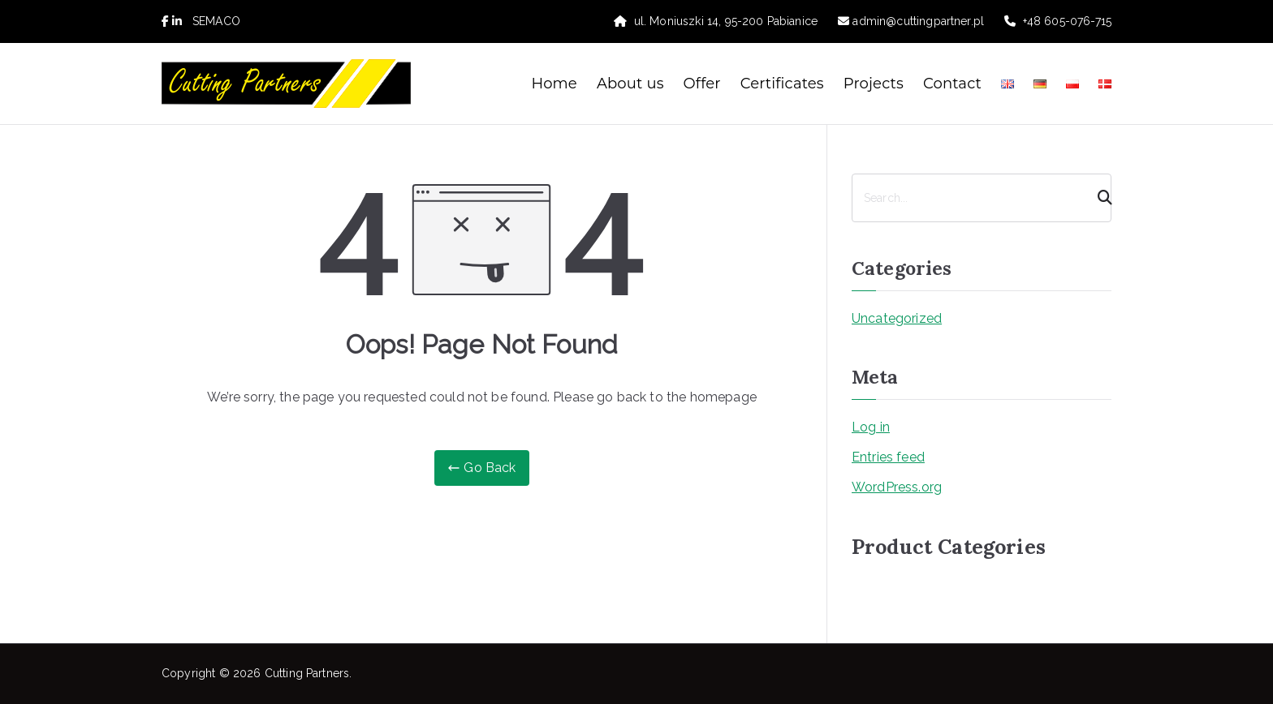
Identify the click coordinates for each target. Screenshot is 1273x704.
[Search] (1097, 198)
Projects (874, 83)
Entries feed (888, 457)
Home (554, 83)
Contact (952, 83)
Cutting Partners (307, 673)
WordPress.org (897, 487)
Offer (702, 83)
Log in (871, 427)
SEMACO (216, 21)
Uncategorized (897, 318)
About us (630, 83)
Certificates (782, 83)
